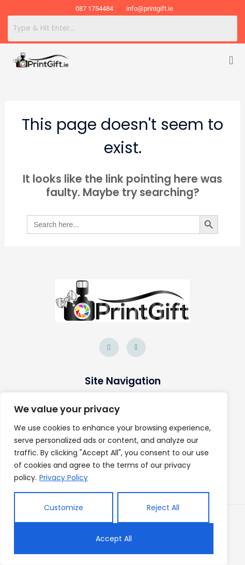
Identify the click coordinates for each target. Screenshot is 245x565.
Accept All (114, 538)
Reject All (163, 507)
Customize (63, 507)
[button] (231, 60)
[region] (113, 478)
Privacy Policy (63, 477)
